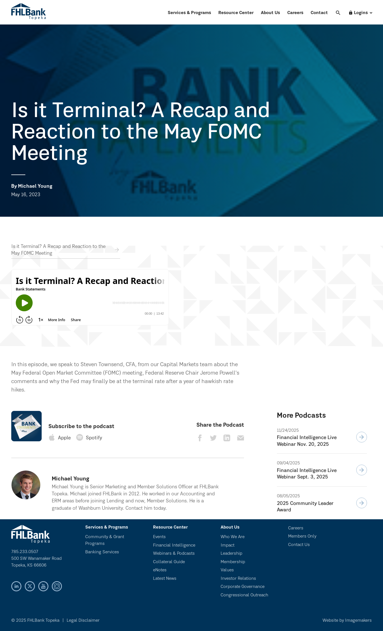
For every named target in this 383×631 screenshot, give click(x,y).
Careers (295, 13)
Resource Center (236, 13)
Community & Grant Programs (104, 540)
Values (227, 570)
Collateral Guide (169, 562)
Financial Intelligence (174, 545)
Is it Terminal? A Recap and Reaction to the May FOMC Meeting (58, 250)
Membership (233, 562)
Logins (358, 12)
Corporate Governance (243, 587)
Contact (319, 13)
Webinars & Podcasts (174, 553)
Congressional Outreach (244, 595)
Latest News (164, 578)
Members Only (302, 536)
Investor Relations (238, 578)
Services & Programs (189, 13)
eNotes (160, 570)
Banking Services (102, 552)
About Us (270, 13)
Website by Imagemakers (347, 620)
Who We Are (233, 537)
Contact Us (299, 545)
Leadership (231, 553)
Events (159, 537)
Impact (227, 545)
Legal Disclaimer (83, 620)
